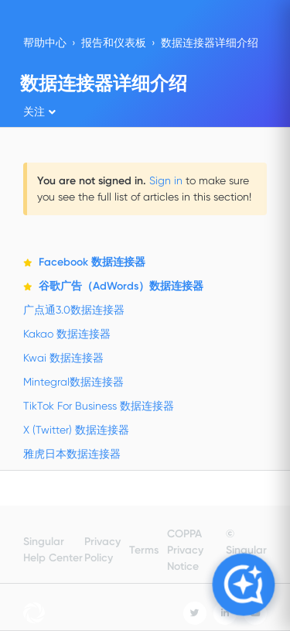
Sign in (166, 180)
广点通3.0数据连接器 (74, 309)
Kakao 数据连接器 (67, 334)
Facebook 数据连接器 (92, 262)
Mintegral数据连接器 (73, 382)
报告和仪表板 (113, 42)
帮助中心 (45, 42)
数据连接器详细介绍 (209, 42)
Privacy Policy (102, 549)
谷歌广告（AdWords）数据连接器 (121, 286)
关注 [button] (34, 111)
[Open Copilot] (243, 584)
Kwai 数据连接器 (63, 358)
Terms (144, 550)
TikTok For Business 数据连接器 (98, 406)
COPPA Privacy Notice (185, 550)
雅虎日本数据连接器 (72, 454)
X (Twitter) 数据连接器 (76, 430)
